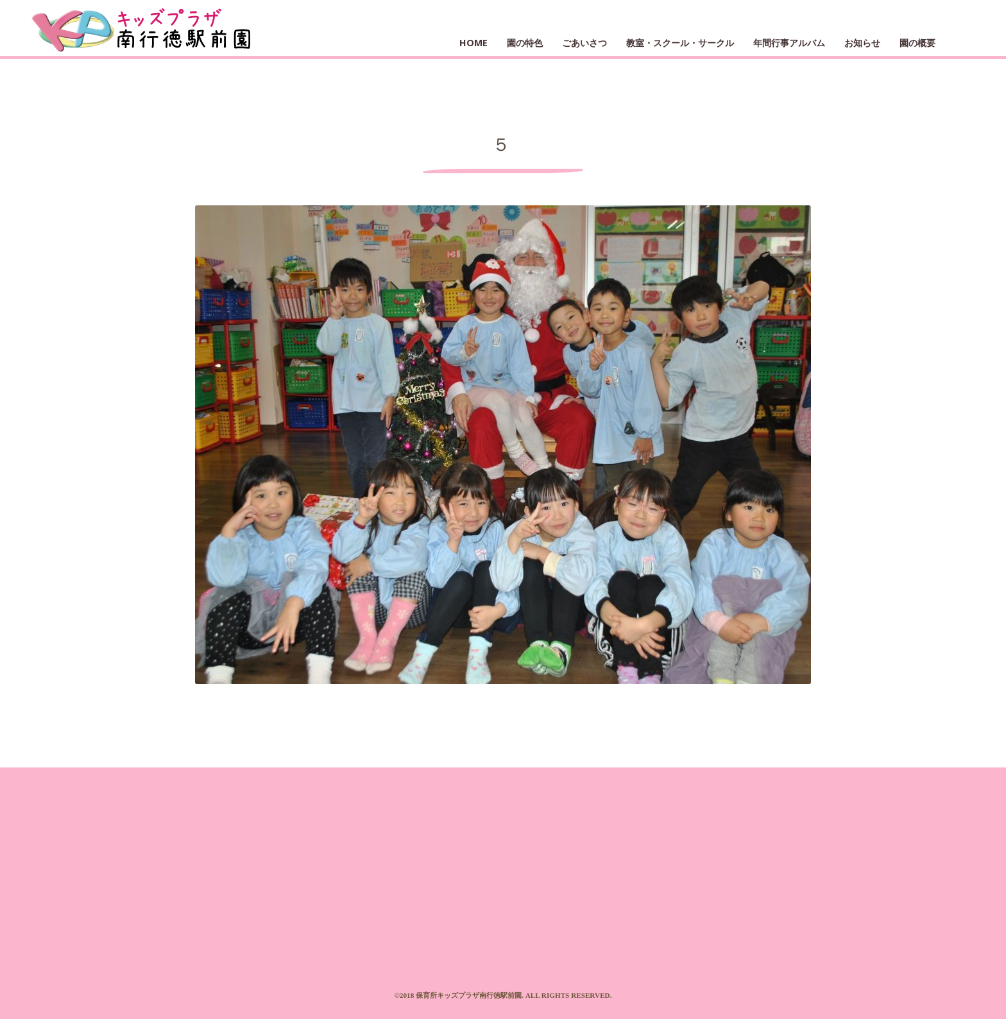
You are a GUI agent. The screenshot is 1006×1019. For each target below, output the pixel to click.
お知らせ (862, 43)
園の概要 (917, 43)
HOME (473, 43)
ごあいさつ (584, 43)
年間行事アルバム (789, 43)
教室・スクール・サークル (680, 43)
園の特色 (525, 43)
